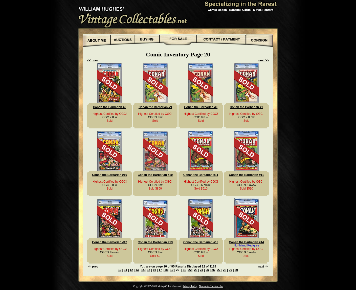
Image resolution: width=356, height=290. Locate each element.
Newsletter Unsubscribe (211, 286)
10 (119, 270)
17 (160, 270)
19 (171, 270)
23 (195, 270)
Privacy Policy (190, 286)
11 (125, 270)
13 (137, 270)
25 (207, 270)
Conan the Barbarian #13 (155, 242)
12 (131, 270)
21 (184, 270)
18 (166, 270)
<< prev (92, 60)
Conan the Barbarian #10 (109, 175)
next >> (263, 60)
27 (219, 270)
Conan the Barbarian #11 (200, 175)
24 (201, 270)
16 (154, 270)
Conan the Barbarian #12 (109, 242)
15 (148, 270)
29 (230, 270)
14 (142, 270)
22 (190, 270)
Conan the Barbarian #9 (155, 107)
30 (236, 270)
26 (213, 270)
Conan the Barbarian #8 (109, 107)
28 (224, 270)
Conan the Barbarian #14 (246, 242)
